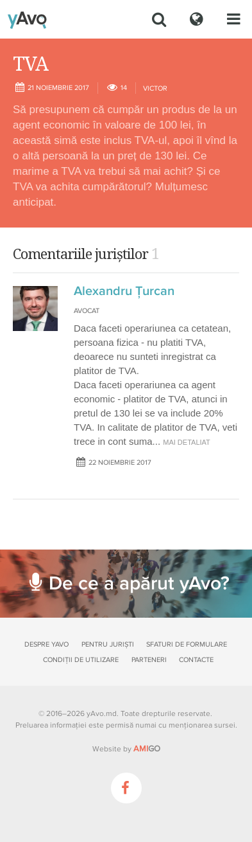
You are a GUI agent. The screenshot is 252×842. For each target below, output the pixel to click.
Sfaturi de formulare (186, 644)
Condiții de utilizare (81, 660)
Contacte (196, 660)
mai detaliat (186, 442)
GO (146, 749)
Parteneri (149, 660)
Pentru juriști (107, 644)
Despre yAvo (46, 644)
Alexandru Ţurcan (124, 291)
